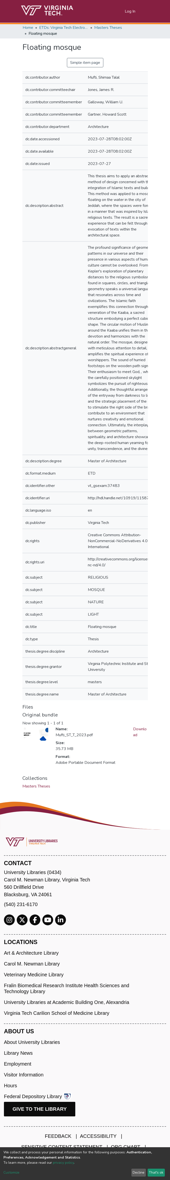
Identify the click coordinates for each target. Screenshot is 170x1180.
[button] (121, 11)
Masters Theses (108, 27)
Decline (138, 1172)
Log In (130, 11)
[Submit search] (115, 11)
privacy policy (63, 1162)
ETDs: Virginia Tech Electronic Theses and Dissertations (63, 27)
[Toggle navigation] (145, 11)
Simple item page (85, 62)
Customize (11, 1172)
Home (28, 27)
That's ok (156, 1172)
